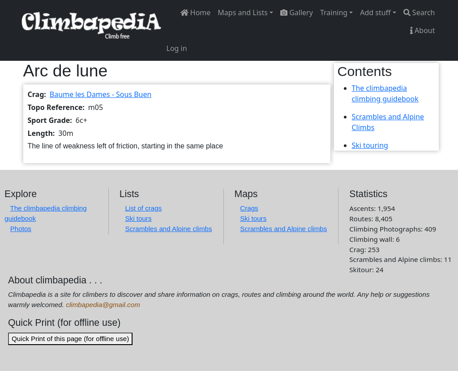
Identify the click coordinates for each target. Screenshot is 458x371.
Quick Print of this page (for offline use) (70, 338)
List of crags (143, 208)
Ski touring (370, 145)
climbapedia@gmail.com (103, 304)
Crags (249, 208)
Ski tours (138, 218)
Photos (20, 228)
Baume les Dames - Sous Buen (101, 94)
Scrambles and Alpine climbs (168, 228)
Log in (177, 48)
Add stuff (375, 12)
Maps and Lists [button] (243, 12)
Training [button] (333, 12)
